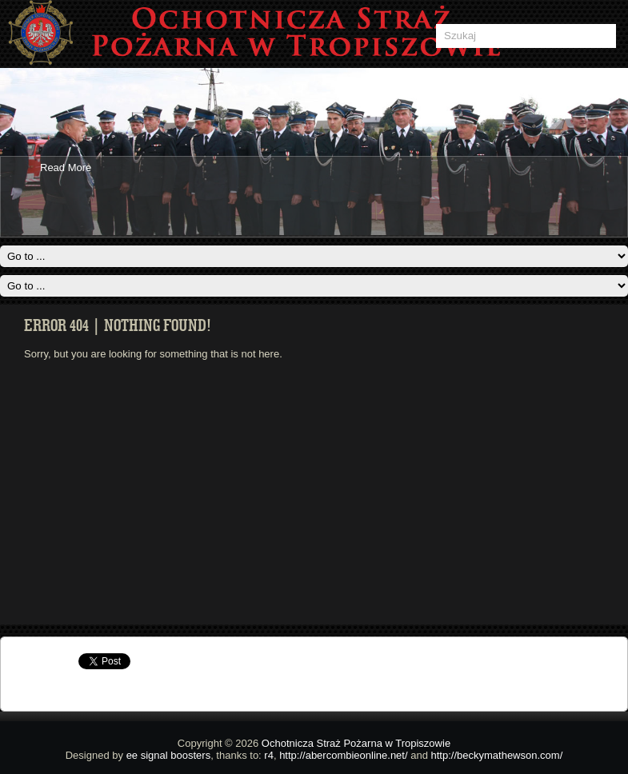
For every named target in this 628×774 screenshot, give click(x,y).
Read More (65, 168)
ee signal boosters (168, 755)
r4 (269, 755)
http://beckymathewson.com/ (497, 755)
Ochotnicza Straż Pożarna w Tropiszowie (356, 743)
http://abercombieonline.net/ (343, 755)
